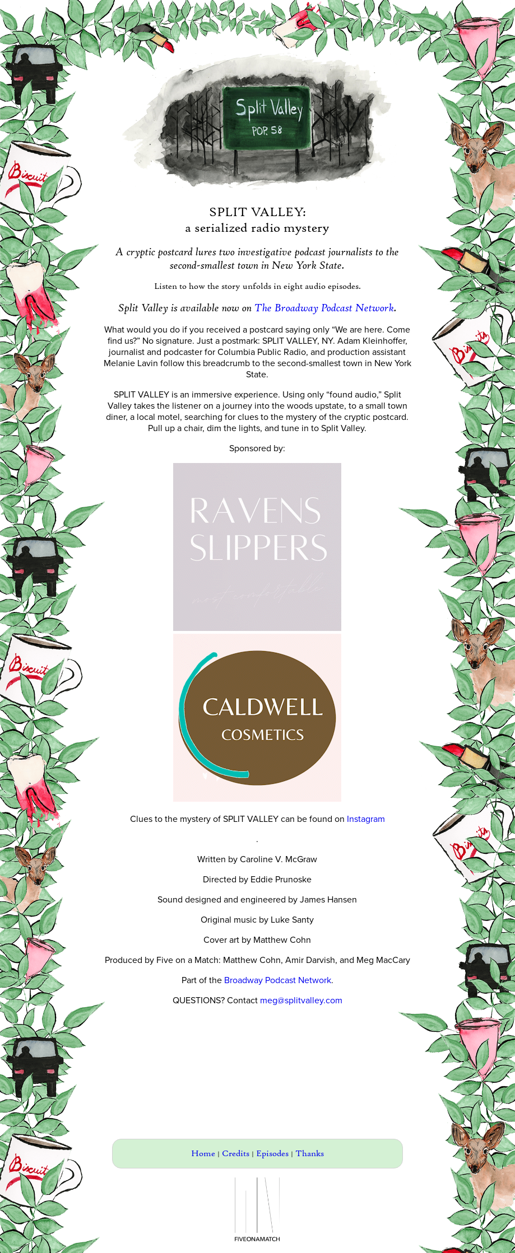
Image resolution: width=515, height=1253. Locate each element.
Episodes (272, 1153)
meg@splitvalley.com (301, 1000)
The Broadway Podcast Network (324, 308)
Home (203, 1153)
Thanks (309, 1153)
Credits (235, 1153)
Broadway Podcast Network (277, 980)
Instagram (366, 819)
